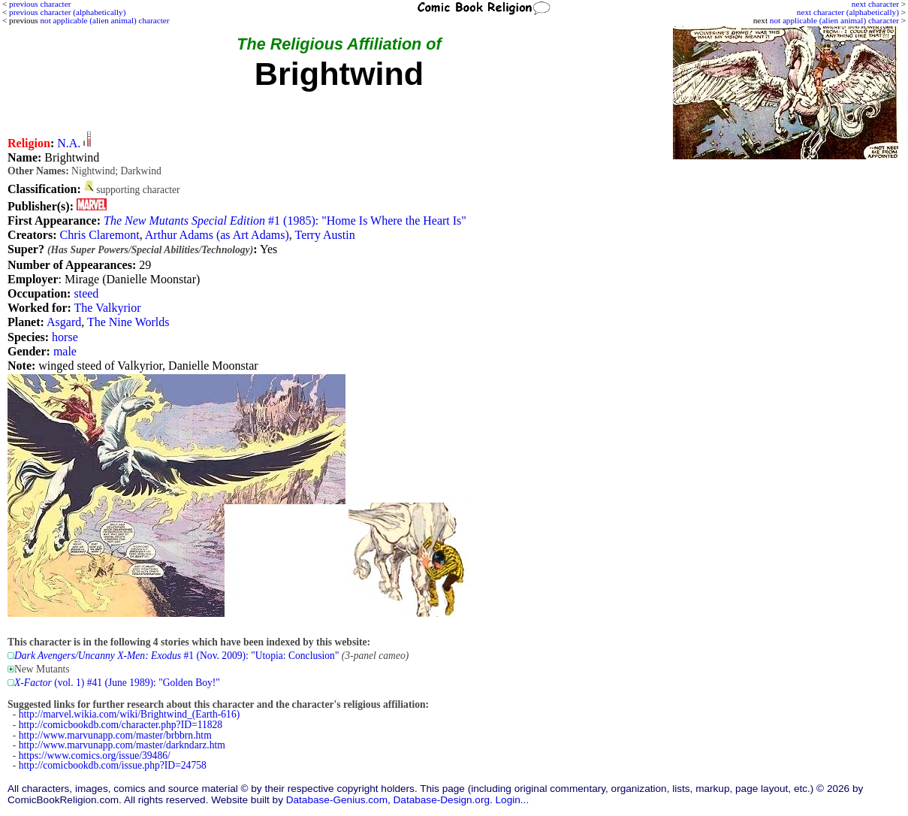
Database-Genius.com (337, 799)
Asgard (64, 322)
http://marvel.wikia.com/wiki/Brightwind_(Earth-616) (129, 714)
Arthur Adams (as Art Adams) (217, 234)
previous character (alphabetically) (67, 12)
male (65, 351)
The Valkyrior (107, 307)
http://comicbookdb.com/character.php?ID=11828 (120, 724)
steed (86, 293)
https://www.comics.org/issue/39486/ (94, 755)
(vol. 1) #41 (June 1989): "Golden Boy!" (117, 682)
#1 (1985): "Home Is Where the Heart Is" (285, 220)
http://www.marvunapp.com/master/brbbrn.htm (115, 735)
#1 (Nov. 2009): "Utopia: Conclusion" (176, 655)
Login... (512, 799)
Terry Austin (325, 234)
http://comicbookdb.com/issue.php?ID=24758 (113, 765)
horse (65, 337)
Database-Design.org (442, 799)
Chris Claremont (99, 234)
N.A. (68, 143)
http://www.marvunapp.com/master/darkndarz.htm (122, 745)
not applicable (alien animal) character (834, 20)
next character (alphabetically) (848, 12)
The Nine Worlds (128, 322)
